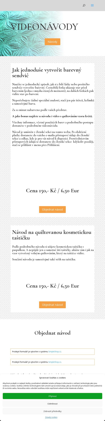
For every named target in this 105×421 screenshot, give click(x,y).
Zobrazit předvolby (52, 411)
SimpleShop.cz (54, 351)
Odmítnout (52, 403)
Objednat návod (52, 209)
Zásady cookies (51, 417)
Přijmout (53, 396)
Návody (52, 42)
